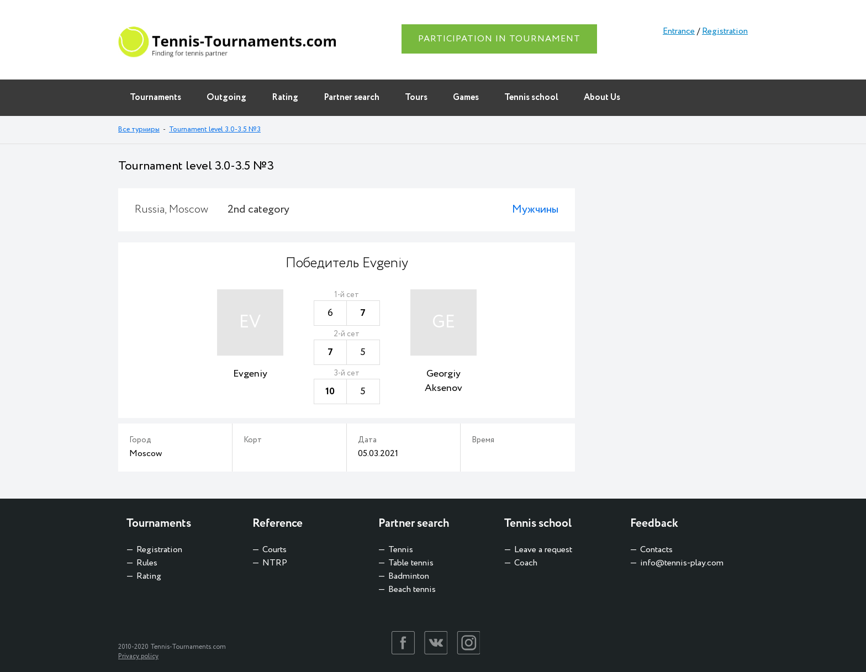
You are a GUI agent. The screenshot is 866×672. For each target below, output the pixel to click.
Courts (274, 549)
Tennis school (531, 97)
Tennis (400, 549)
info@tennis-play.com (682, 563)
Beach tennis (412, 589)
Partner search (351, 97)
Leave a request (543, 549)
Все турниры (139, 129)
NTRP (274, 563)
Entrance (679, 31)
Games (466, 97)
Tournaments (155, 97)
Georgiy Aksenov (443, 381)
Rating (285, 97)
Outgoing (226, 97)
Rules (146, 563)
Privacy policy (138, 656)
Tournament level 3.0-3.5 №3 (215, 129)
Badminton (408, 576)
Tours (416, 97)
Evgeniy (250, 374)
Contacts (656, 549)
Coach (525, 563)
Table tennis (411, 563)
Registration (725, 31)
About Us (602, 97)
